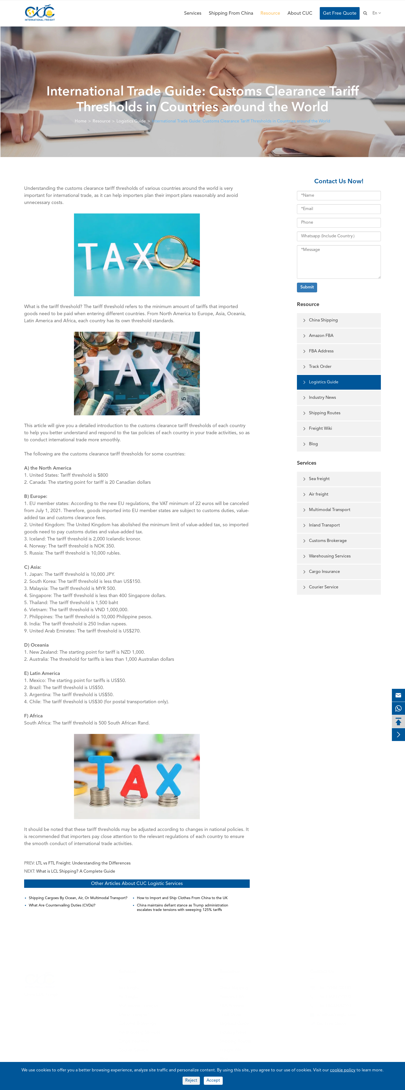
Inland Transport (321, 525)
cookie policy (342, 1070)
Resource (270, 13)
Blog (310, 444)
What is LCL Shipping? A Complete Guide (75, 871)
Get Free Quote (339, 13)
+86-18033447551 (334, 1005)
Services (192, 13)
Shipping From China (231, 13)
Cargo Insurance (321, 572)
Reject (191, 1080)
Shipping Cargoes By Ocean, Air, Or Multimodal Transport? (78, 898)
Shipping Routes (321, 413)
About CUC (299, 13)
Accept (213, 1080)
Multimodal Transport (326, 510)
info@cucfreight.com (336, 1014)
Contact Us (322, 971)
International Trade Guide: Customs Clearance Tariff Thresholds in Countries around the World (241, 121)
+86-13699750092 (334, 996)
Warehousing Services (326, 556)
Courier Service (320, 587)
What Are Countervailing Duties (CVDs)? (62, 905)
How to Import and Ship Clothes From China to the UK (182, 898)
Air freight (315, 494)
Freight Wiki (317, 429)
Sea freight (316, 479)
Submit (307, 287)
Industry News (319, 398)
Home (81, 121)
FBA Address (318, 351)
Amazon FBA (317, 336)
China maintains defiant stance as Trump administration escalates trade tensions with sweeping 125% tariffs (182, 908)
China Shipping (320, 320)
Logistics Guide (131, 121)
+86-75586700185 (334, 987)
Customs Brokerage (324, 541)
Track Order (317, 367)
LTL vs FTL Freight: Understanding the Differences (83, 863)
